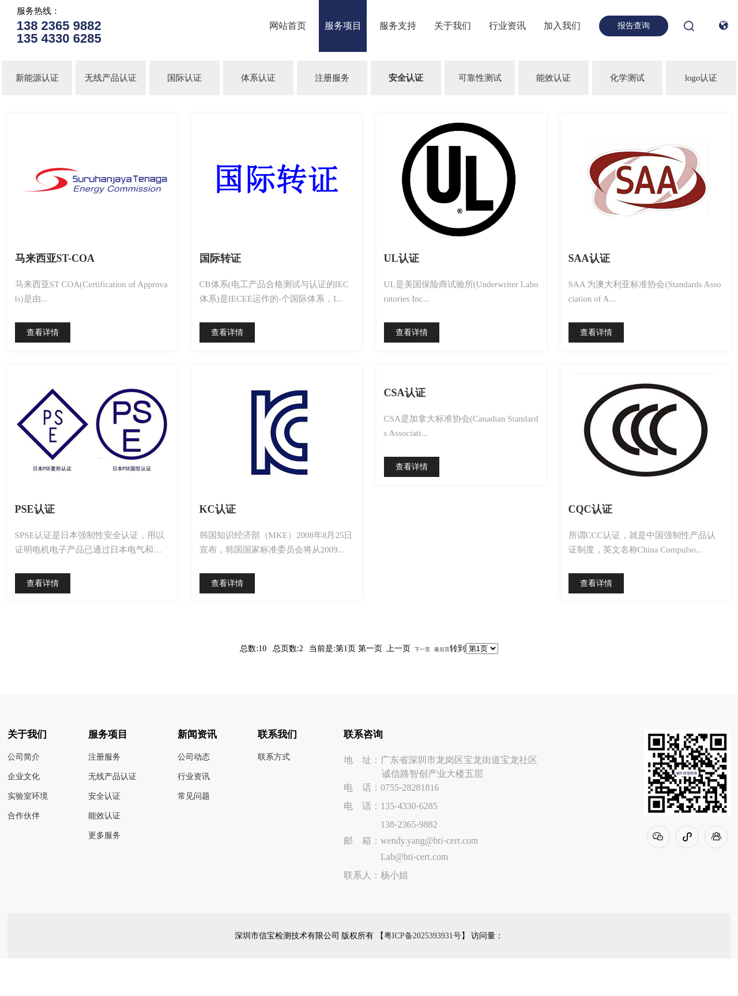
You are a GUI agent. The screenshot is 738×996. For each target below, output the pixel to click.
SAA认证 (589, 258)
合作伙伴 (23, 816)
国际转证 (220, 258)
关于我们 (452, 26)
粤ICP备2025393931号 (422, 936)
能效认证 (553, 77)
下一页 (422, 649)
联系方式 (274, 757)
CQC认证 (590, 509)
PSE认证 (35, 509)
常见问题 (194, 796)
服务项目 (343, 26)
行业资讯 (507, 26)
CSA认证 (405, 393)
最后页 (442, 649)
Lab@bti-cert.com (414, 857)
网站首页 (287, 26)
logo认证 (701, 77)
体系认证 (258, 77)
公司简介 (23, 757)
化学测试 (627, 77)
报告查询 (633, 26)
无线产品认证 (111, 77)
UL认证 (401, 258)
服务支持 (397, 26)
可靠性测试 (480, 77)
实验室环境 (27, 796)
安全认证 (104, 796)
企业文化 (23, 777)
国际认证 (184, 77)
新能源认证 (37, 77)
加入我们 (562, 26)
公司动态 (194, 757)
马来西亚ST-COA (55, 258)
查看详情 (43, 332)
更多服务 (104, 836)
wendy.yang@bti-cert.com (429, 840)
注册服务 (332, 77)
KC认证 (217, 509)
